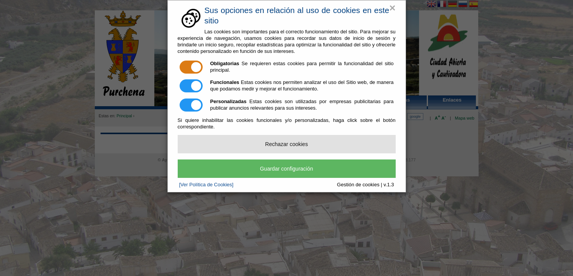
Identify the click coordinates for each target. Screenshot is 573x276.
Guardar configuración (286, 169)
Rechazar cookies (286, 144)
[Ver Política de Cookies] (206, 184)
